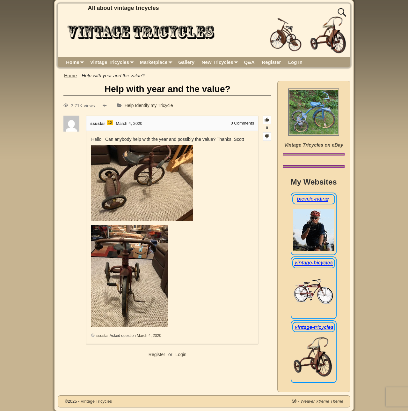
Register (271, 62)
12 (110, 123)
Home (76, 62)
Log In (295, 62)
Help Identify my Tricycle (149, 105)
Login (180, 354)
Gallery (186, 62)
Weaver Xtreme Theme (322, 401)
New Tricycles (221, 62)
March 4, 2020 (149, 335)
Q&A (249, 62)
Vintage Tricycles (113, 62)
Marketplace (157, 62)
